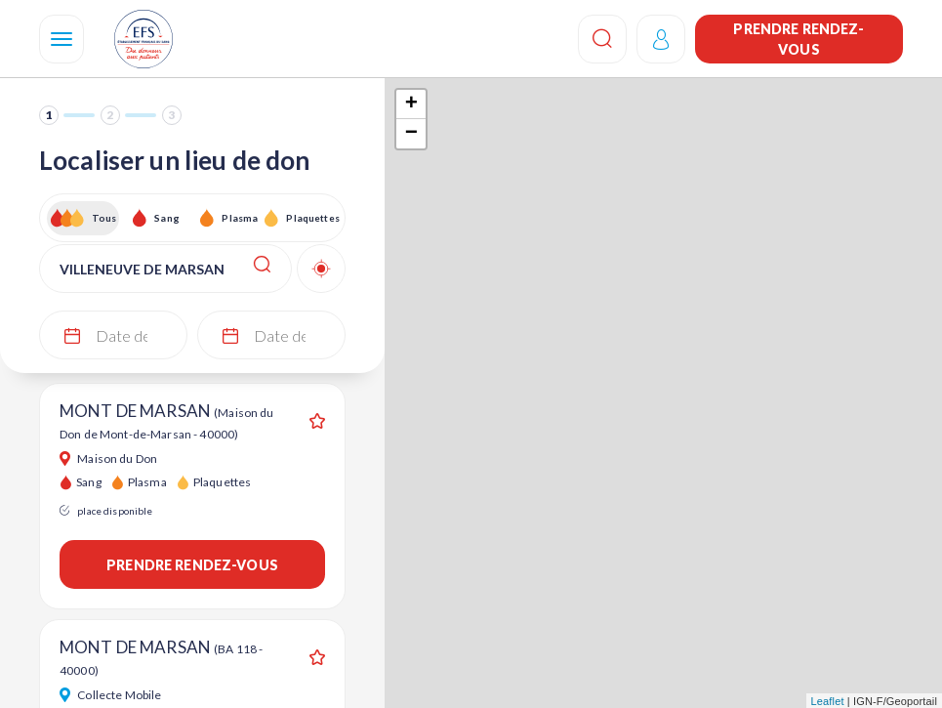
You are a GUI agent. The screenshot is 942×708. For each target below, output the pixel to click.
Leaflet (827, 701)
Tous (104, 218)
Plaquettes (312, 218)
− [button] (411, 133)
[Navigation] (61, 39)
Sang (167, 218)
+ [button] (411, 104)
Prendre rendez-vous (798, 39)
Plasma (240, 218)
